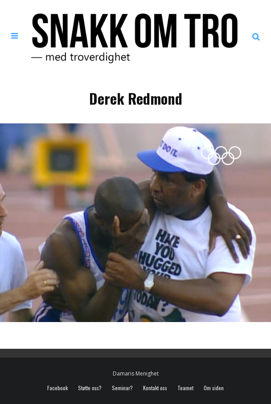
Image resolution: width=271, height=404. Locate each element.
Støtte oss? (90, 388)
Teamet (185, 388)
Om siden (214, 388)
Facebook (57, 388)
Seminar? (122, 388)
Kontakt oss (155, 388)
